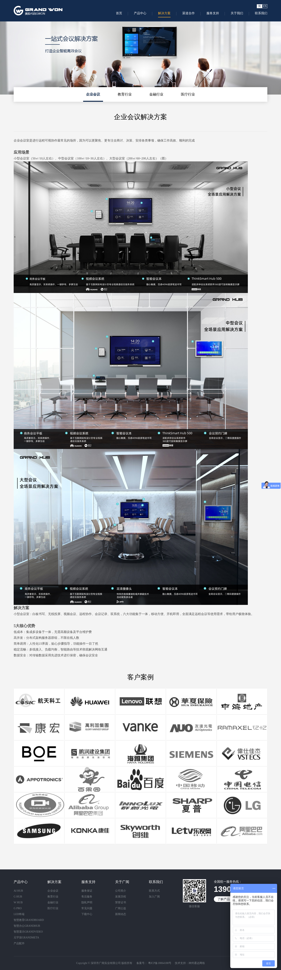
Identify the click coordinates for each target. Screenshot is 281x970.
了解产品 (223, 899)
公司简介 (120, 890)
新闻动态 (120, 914)
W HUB (18, 902)
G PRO (18, 908)
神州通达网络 (197, 963)
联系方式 (154, 890)
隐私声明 (86, 902)
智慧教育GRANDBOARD (29, 920)
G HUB (18, 896)
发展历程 (120, 896)
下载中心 (86, 914)
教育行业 (125, 94)
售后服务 (86, 896)
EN (265, 6)
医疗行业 (188, 94)
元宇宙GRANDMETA (26, 937)
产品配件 (19, 943)
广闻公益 (120, 908)
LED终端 (19, 914)
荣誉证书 (120, 902)
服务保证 (86, 890)
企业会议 (93, 94)
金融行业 (156, 94)
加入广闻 (154, 896)
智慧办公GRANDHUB (27, 925)
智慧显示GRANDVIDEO (28, 931)
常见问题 (86, 908)
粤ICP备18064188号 (159, 963)
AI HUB (18, 890)
